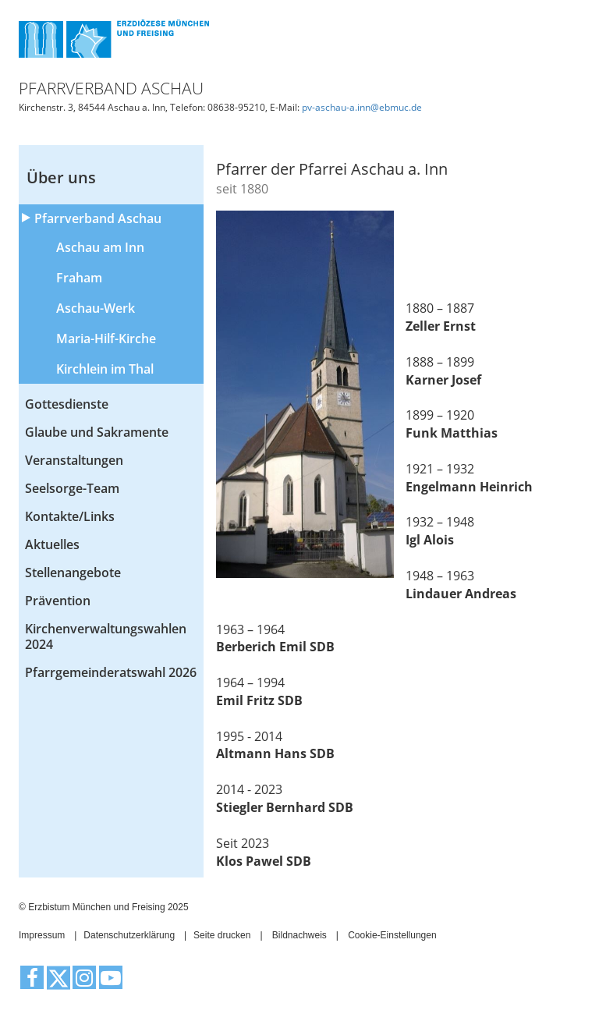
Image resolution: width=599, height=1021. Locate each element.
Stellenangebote (73, 572)
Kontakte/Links (70, 516)
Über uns (61, 177)
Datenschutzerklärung (129, 935)
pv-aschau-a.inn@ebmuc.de (362, 107)
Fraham (79, 277)
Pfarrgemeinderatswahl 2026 (111, 672)
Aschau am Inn (100, 247)
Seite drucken (221, 935)
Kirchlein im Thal (105, 369)
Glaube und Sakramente (96, 432)
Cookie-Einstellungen (392, 935)
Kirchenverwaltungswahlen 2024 (105, 636)
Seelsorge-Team (72, 488)
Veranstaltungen (74, 460)
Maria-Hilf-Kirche (106, 338)
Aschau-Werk (95, 308)
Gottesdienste (66, 404)
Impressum (42, 935)
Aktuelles (52, 544)
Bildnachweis (299, 935)
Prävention (57, 600)
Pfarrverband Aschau (97, 218)
